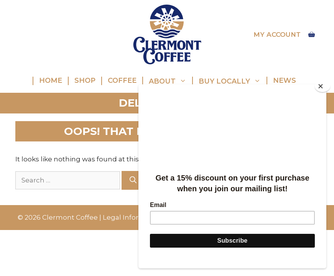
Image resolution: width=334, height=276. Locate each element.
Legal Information (133, 217)
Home (50, 80)
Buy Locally (233, 81)
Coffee (122, 80)
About (170, 81)
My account (277, 34)
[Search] (133, 180)
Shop (84, 80)
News (284, 80)
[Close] (322, 86)
